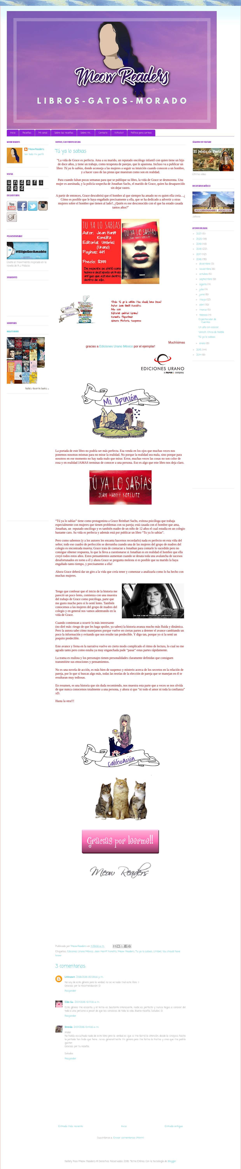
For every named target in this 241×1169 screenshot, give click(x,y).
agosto (203, 284)
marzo (203, 310)
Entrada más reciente (70, 1126)
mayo (203, 300)
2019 (199, 244)
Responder (70, 991)
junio (202, 294)
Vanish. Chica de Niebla (211, 332)
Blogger (172, 1161)
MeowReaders (36, 149)
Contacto (103, 133)
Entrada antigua (174, 1126)
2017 (199, 254)
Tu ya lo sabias (144, 951)
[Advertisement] (22, 458)
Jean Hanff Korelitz (105, 951)
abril (202, 305)
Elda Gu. (69, 1002)
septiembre (206, 279)
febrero (203, 315)
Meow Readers (126, 951)
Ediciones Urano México (116, 346)
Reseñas (27, 133)
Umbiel (157, 951)
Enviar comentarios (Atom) (128, 1138)
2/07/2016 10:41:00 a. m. (86, 1027)
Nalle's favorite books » (37, 388)
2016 (199, 259)
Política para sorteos (141, 133)
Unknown (70, 977)
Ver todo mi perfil (34, 154)
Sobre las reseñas (63, 133)
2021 (199, 234)
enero (202, 343)
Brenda (68, 1027)
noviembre (205, 269)
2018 (199, 249)
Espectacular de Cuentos (207, 321)
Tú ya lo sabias (207, 337)
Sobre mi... (85, 133)
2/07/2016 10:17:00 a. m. (87, 1002)
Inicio (12, 133)
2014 (199, 355)
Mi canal (42, 133)
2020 (199, 239)
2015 (199, 350)
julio (202, 289)
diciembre (205, 264)
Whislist (119, 133)
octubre (204, 274)
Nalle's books (13, 331)
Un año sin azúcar (209, 327)
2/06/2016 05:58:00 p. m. (89, 977)
